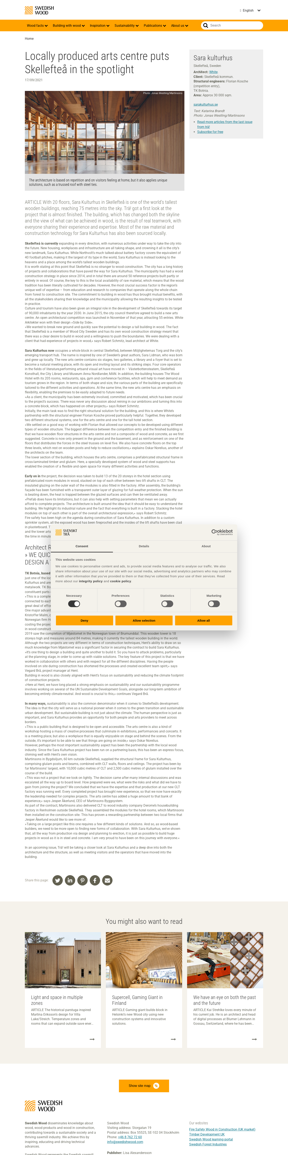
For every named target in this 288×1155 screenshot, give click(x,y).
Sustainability (125, 26)
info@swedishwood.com (125, 1143)
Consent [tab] (82, 546)
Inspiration (98, 26)
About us (178, 26)
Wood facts (36, 26)
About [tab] (206, 546)
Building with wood (67, 26)
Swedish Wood (39, 10)
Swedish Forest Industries (208, 1146)
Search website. (205, 25)
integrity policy (91, 581)
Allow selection (144, 620)
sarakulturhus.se (206, 104)
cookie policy (120, 581)
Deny (84, 620)
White (213, 72)
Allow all (203, 620)
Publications (153, 26)
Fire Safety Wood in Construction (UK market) (222, 1131)
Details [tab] (144, 546)
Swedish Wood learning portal (211, 1141)
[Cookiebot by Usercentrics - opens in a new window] (214, 532)
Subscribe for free (210, 132)
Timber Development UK (207, 1136)
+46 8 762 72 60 (130, 1139)
